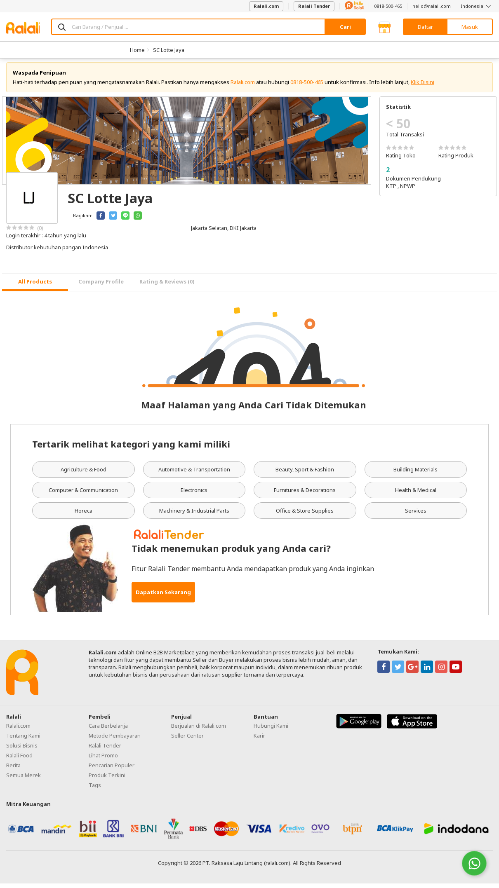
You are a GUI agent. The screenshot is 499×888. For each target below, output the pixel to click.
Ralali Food (19, 760)
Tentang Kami (23, 740)
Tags (95, 789)
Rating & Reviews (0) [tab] (167, 286)
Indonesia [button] (477, 6)
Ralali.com (266, 6)
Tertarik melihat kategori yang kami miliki (131, 448)
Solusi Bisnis (22, 750)
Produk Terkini (107, 779)
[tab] (35, 287)
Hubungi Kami (271, 730)
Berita (13, 769)
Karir (259, 740)
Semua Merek (23, 779)
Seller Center (187, 740)
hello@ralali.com (431, 6)
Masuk (469, 26)
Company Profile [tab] (101, 286)
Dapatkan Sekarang (163, 596)
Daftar (425, 26)
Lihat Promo (103, 760)
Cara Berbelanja (108, 730)
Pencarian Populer (111, 769)
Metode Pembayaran (115, 740)
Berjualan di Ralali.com (198, 730)
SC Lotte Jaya (168, 50)
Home (137, 50)
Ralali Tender (314, 6)
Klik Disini (422, 86)
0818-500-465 (388, 6)
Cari (345, 26)
